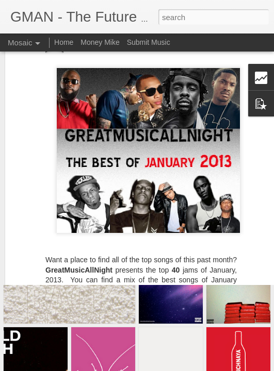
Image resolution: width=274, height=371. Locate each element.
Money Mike (99, 42)
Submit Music (148, 42)
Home (63, 42)
